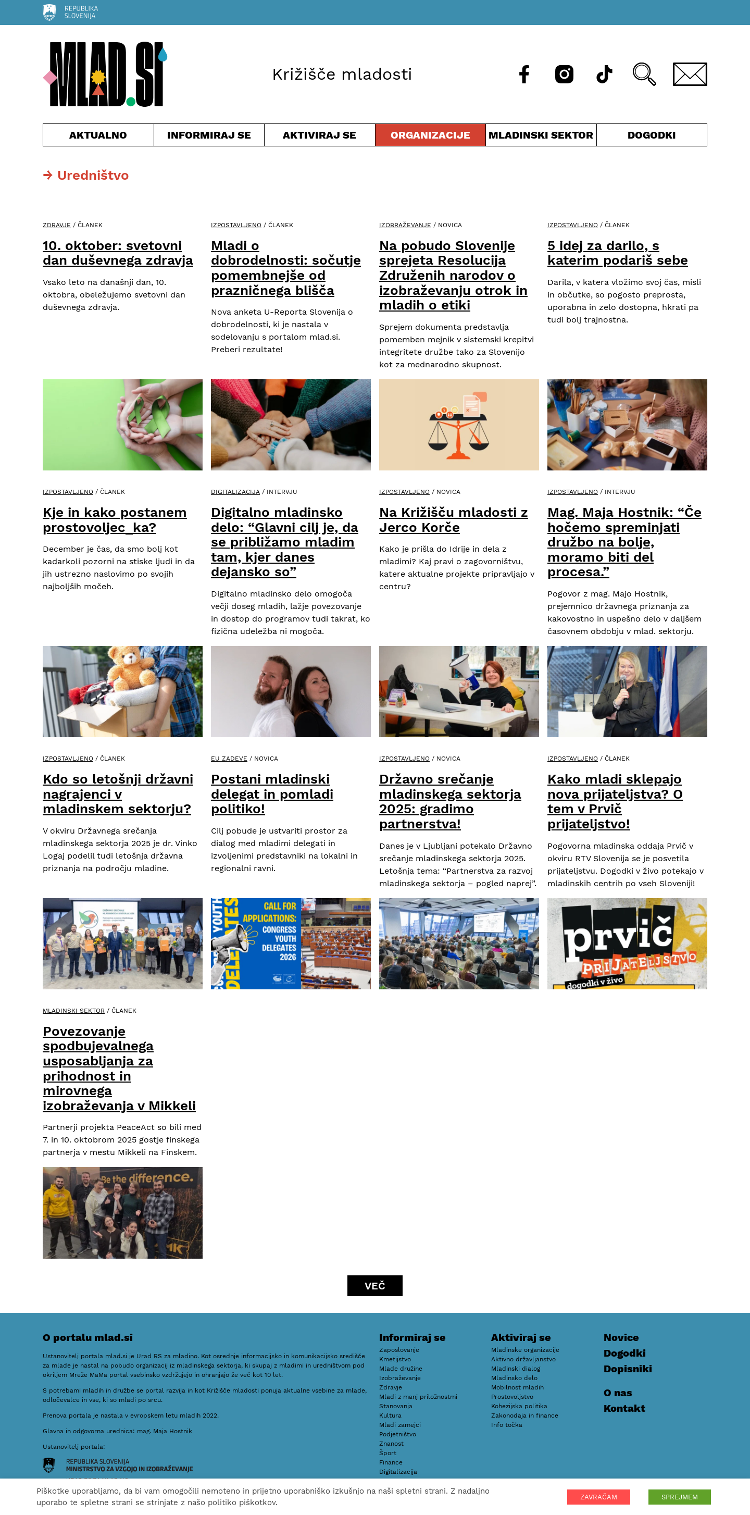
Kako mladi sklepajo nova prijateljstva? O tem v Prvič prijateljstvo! (615, 801)
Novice (621, 1337)
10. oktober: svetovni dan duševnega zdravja (118, 253)
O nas (618, 1392)
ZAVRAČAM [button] (598, 1497)
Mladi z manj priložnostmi (418, 1396)
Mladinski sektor (541, 137)
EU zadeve (229, 758)
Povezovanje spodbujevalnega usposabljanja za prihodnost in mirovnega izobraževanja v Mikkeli (119, 1068)
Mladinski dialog (515, 1368)
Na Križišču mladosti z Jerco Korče (453, 519)
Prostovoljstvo (512, 1396)
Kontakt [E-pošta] (624, 1408)
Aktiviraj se (320, 137)
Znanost (391, 1443)
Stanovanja (396, 1406)
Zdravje (57, 225)
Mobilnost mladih (517, 1387)
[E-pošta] (690, 74)
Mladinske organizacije (525, 1349)
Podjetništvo (397, 1434)
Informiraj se (209, 137)
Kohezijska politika (519, 1406)
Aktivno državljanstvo (523, 1359)
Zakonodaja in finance (524, 1415)
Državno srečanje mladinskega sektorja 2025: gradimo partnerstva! (450, 801)
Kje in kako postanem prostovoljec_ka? (115, 519)
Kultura (390, 1415)
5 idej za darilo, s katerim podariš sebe (617, 253)
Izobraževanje (405, 225)
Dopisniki (628, 1368)
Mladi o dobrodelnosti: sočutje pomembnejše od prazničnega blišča (286, 268)
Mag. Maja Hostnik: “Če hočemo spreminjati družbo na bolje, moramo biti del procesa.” (624, 541)
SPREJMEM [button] (679, 1497)
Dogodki (652, 135)
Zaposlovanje (399, 1349)
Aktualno (98, 137)
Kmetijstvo (395, 1359)
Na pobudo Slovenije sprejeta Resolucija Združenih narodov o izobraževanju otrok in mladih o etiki (453, 275)
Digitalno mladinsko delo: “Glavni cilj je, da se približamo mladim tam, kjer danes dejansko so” (284, 541)
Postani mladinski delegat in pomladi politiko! (272, 793)
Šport (387, 1453)
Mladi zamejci (400, 1425)
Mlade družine (400, 1368)
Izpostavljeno (236, 225)
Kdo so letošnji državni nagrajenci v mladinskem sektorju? (118, 793)
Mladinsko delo (514, 1378)
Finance (391, 1462)
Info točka (506, 1425)
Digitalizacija (235, 491)
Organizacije (431, 137)
